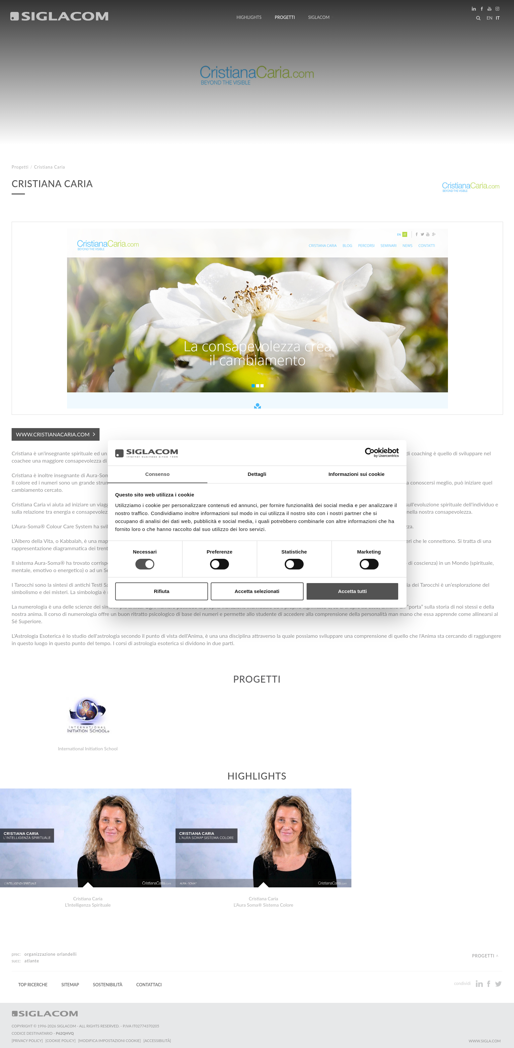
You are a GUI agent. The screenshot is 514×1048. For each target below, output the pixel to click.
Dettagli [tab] (257, 474)
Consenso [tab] (157, 474)
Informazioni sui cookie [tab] (357, 474)
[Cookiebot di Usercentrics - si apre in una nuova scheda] (370, 453)
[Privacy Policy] (27, 1038)
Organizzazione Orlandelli (51, 951)
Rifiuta (162, 591)
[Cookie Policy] (60, 1038)
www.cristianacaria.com (53, 434)
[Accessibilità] (157, 1038)
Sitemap (70, 982)
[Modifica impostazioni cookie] (109, 1038)
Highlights (249, 17)
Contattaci (149, 982)
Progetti (285, 17)
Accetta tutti (352, 591)
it (498, 18)
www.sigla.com (485, 1038)
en (489, 18)
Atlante (32, 958)
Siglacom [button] (321, 17)
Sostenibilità (107, 982)
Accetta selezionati (257, 591)
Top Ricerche (32, 982)
